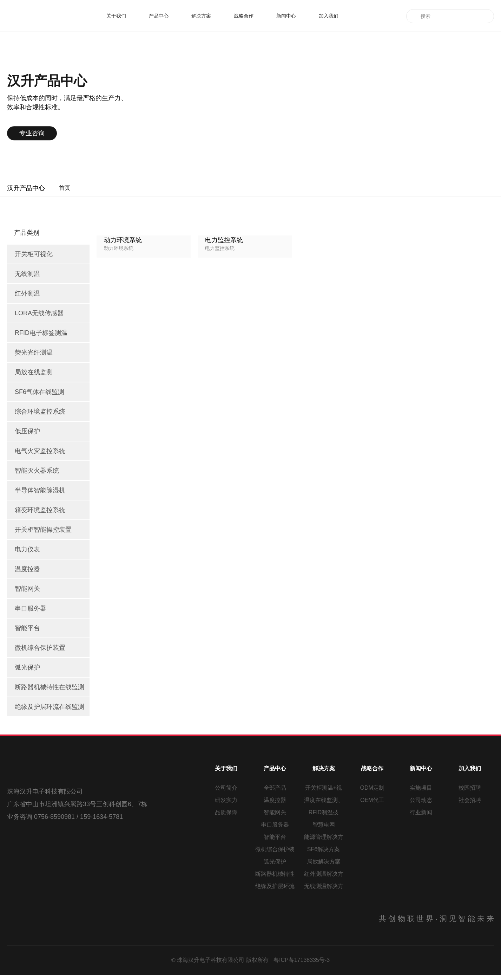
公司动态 (421, 800)
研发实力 (226, 800)
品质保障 (226, 812)
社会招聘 (470, 800)
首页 (64, 188)
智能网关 (275, 812)
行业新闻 (421, 812)
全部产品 (275, 788)
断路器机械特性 (275, 874)
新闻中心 (286, 16)
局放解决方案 (324, 862)
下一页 (334, 369)
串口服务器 (275, 825)
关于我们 (116, 16)
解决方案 (201, 16)
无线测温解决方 (323, 886)
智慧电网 (323, 825)
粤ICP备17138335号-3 (301, 962)
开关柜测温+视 (323, 788)
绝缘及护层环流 (275, 886)
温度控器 (275, 800)
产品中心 (159, 16)
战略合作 (243, 16)
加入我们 (328, 16)
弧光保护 (275, 862)
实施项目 (421, 788)
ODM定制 (372, 788)
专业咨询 (92, 133)
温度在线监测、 (323, 800)
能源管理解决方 (323, 837)
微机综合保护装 (275, 849)
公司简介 (226, 788)
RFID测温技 (323, 812)
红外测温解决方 (323, 874)
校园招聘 (470, 788)
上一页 (276, 369)
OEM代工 (372, 800)
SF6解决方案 (323, 849)
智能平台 (275, 837)
